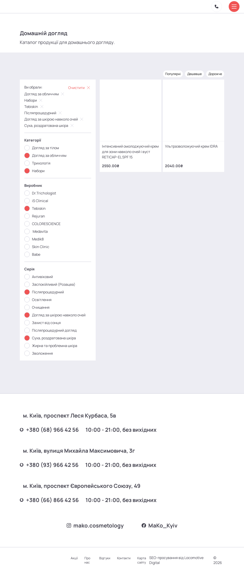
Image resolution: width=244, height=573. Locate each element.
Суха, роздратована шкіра (49, 125)
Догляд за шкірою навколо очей (54, 119)
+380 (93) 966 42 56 (49, 464)
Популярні (173, 74)
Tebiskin (34, 106)
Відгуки (104, 558)
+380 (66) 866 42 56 (49, 500)
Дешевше (194, 74)
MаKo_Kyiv (159, 525)
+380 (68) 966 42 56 (49, 429)
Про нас (87, 560)
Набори (33, 100)
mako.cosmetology (95, 525)
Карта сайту (141, 560)
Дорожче (215, 74)
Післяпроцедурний (43, 113)
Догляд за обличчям (44, 94)
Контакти (124, 558)
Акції (74, 558)
